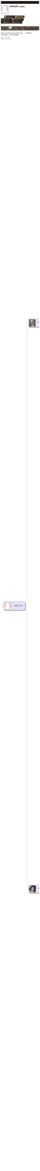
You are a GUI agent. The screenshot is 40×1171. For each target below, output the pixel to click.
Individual (9, 13)
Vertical (22, 23)
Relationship (16, 15)
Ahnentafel (9, 25)
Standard (15, 23)
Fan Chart (16, 25)
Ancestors (19, 13)
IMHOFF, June (18, 601)
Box (34, 23)
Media (22, 25)
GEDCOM (16, 18)
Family (7, 18)
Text (3, 25)
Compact (29, 23)
